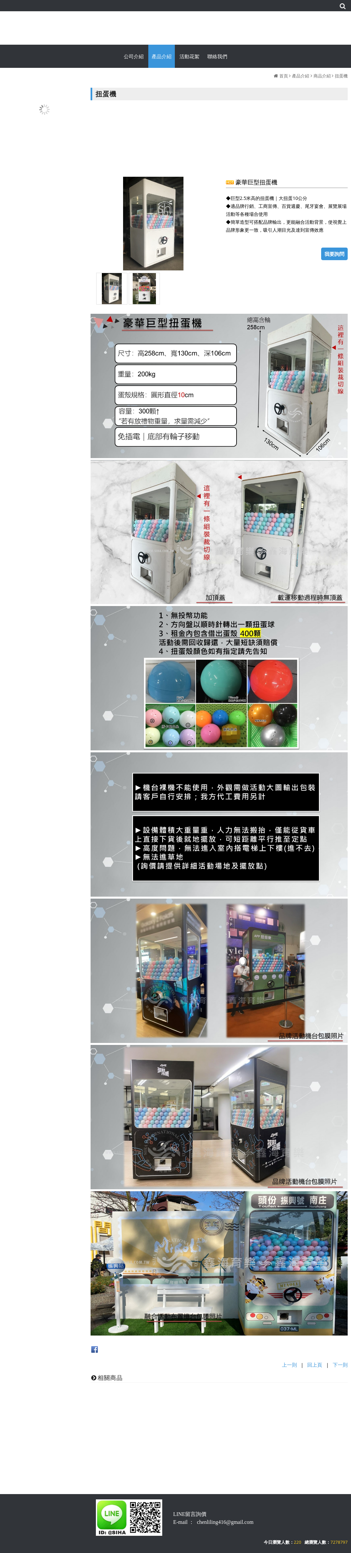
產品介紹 (300, 76)
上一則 (289, 1364)
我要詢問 (334, 254)
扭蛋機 (341, 76)
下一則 (340, 1364)
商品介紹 (322, 76)
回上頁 (314, 1364)
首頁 (283, 76)
